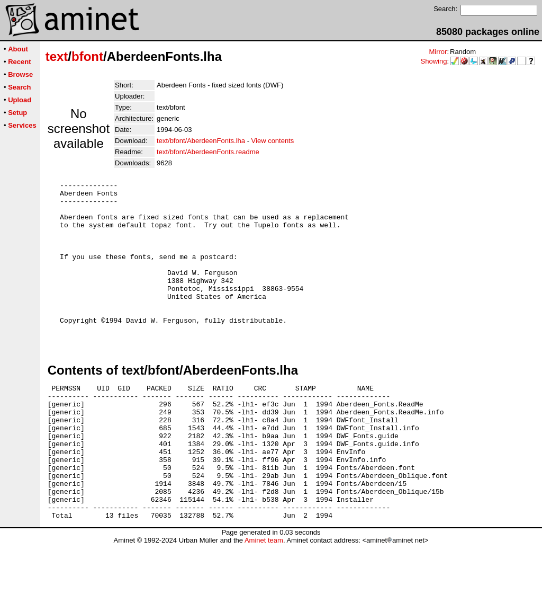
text (57, 56)
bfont (87, 56)
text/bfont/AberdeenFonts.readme (208, 152)
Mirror (438, 52)
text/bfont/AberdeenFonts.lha (201, 141)
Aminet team (264, 599)
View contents (272, 141)
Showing (434, 61)
